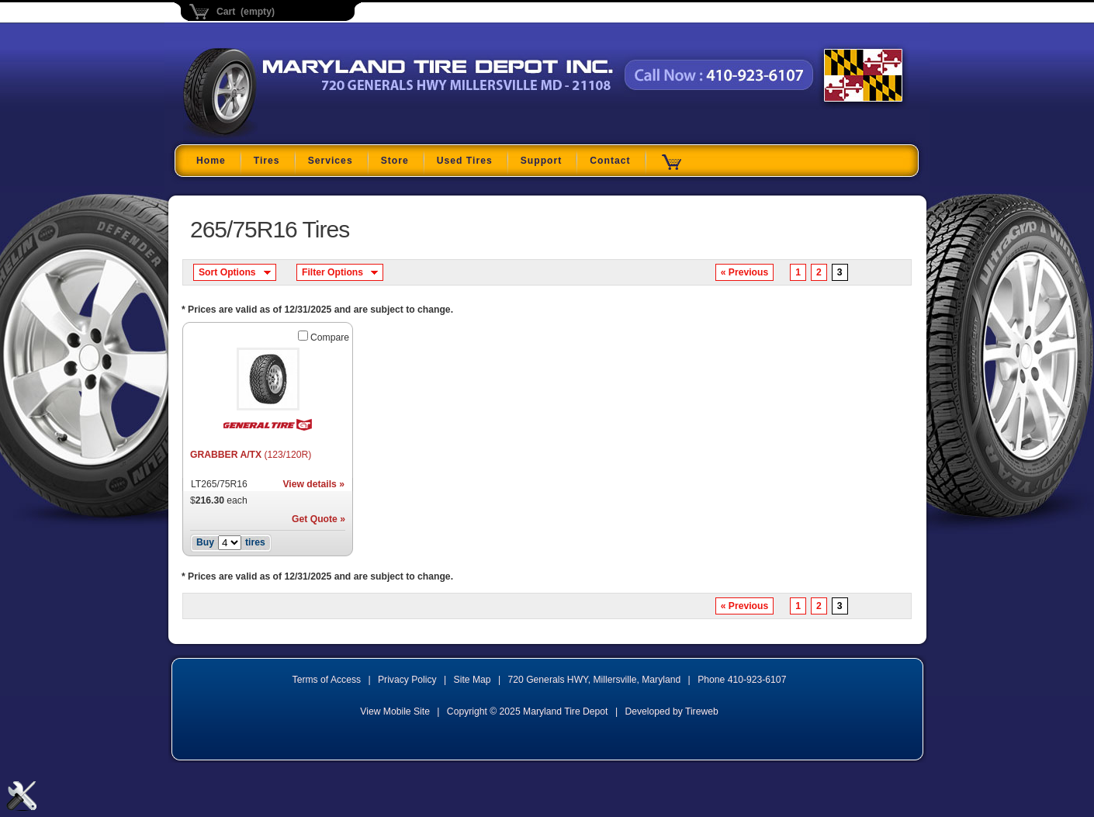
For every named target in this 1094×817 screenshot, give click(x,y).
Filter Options (332, 272)
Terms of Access (327, 679)
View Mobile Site (395, 711)
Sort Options (227, 272)
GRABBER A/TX (250, 454)
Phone (742, 679)
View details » (313, 484)
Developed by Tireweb (671, 711)
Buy (205, 542)
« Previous (745, 272)
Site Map (472, 679)
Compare (329, 337)
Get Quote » (318, 519)
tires (255, 542)
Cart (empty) (245, 11)
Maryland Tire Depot (280, 135)
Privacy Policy (407, 679)
